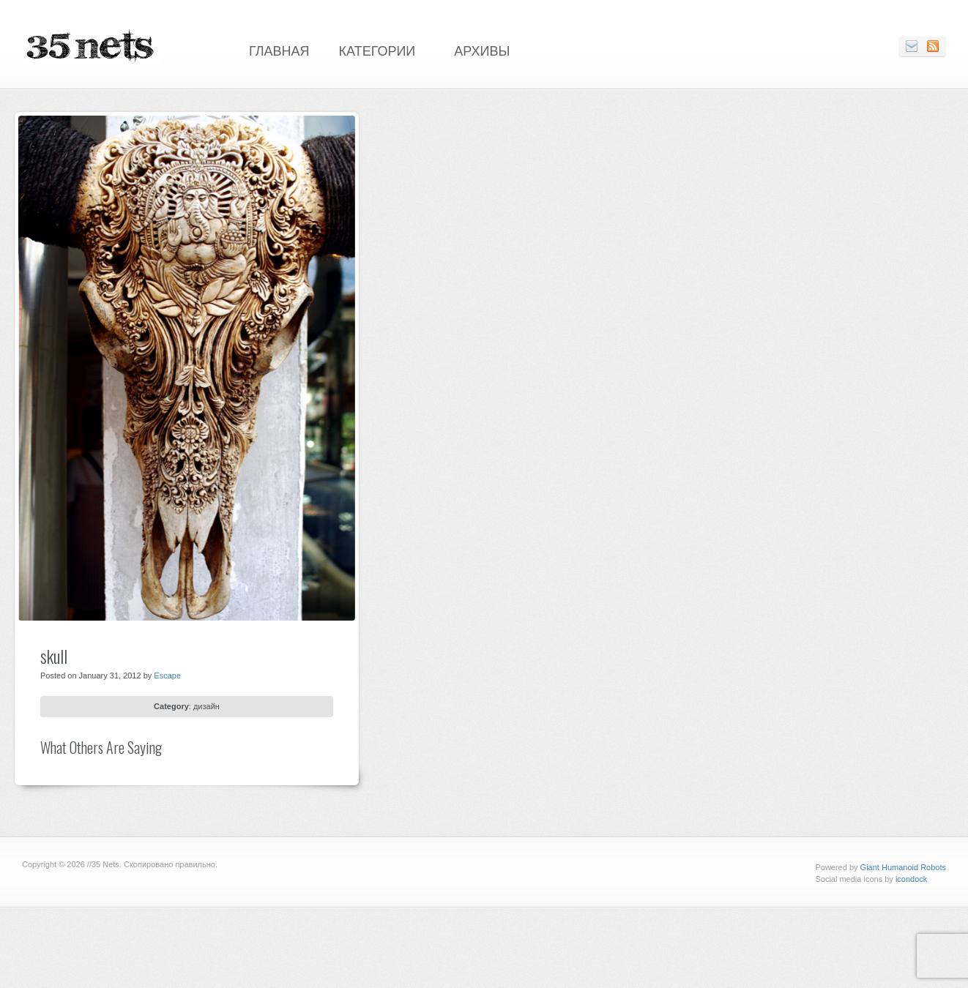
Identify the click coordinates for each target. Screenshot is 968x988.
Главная (279, 49)
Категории (377, 49)
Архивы (482, 49)
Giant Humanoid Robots (903, 867)
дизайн (206, 706)
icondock (911, 879)
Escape (167, 675)
